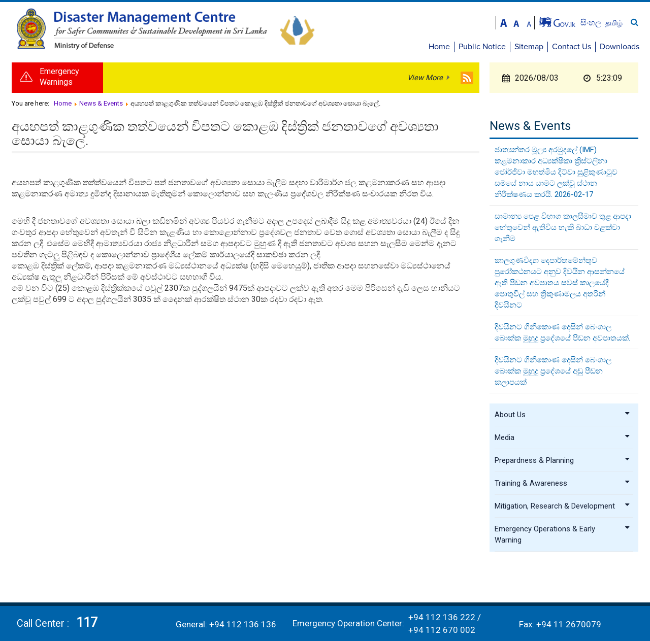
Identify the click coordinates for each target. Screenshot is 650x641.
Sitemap (528, 47)
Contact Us (571, 47)
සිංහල (591, 22)
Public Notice (482, 47)
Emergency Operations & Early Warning (563, 534)
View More (425, 77)
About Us (563, 414)
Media (563, 437)
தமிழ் (614, 23)
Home (439, 47)
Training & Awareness (563, 483)
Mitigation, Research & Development (563, 506)
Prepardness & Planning (563, 460)
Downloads (619, 47)
